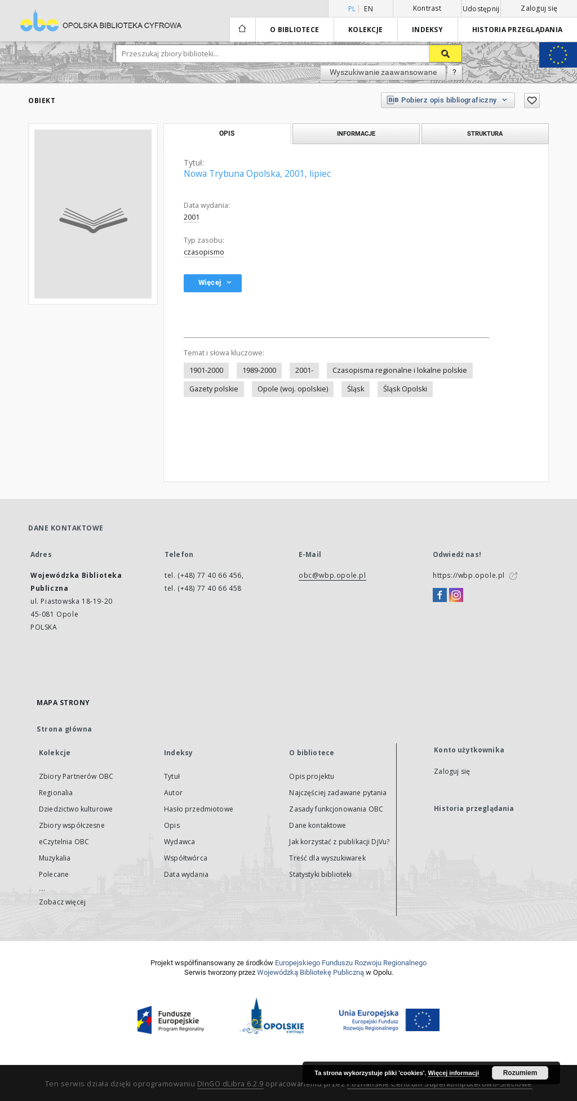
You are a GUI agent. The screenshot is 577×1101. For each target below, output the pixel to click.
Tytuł (172, 776)
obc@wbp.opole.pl (332, 575)
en (368, 8)
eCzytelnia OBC (64, 841)
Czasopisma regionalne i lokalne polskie (399, 370)
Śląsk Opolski (405, 389)
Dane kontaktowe (317, 825)
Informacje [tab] (356, 133)
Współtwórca (185, 858)
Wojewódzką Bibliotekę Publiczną (310, 972)
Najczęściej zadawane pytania (338, 792)
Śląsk (355, 389)
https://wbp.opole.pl (469, 575)
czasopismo (204, 252)
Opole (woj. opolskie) (293, 389)
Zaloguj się (539, 8)
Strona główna (64, 729)
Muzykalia (54, 858)
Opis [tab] (226, 133)
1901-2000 (206, 370)
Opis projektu (311, 776)
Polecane (54, 874)
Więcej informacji (453, 1072)
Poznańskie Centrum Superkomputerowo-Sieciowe (439, 1084)
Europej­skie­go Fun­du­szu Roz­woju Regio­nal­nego (351, 963)
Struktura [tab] (485, 133)
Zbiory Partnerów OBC (76, 776)
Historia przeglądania (517, 29)
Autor (173, 792)
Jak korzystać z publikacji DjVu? (339, 841)
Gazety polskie (213, 389)
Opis (172, 825)
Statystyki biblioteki (320, 874)
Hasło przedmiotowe (198, 809)
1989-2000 (259, 370)
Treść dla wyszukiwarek (327, 858)
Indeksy (427, 29)
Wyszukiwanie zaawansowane (383, 72)
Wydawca (179, 841)
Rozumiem (520, 1073)
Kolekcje (365, 29)
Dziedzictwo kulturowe (76, 809)
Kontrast (427, 8)
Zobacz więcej (62, 902)
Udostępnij (481, 9)
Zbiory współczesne (72, 825)
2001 (191, 217)
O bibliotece (294, 29)
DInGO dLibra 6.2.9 (230, 1084)
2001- (304, 370)
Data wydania (186, 874)
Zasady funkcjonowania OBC (336, 809)
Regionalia (56, 792)
